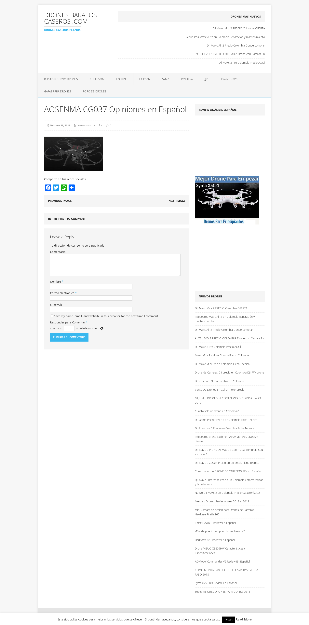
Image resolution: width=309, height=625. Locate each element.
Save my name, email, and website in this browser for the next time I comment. (106, 316)
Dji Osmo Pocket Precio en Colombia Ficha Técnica (226, 420)
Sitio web (56, 304)
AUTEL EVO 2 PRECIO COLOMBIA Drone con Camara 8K (230, 54)
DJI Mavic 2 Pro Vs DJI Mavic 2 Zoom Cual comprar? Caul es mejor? (229, 452)
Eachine (121, 79)
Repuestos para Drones (61, 79)
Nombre (56, 281)
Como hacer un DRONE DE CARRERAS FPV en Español (228, 471)
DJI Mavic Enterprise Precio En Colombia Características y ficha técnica (229, 482)
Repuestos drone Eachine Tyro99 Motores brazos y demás (226, 439)
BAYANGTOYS (229, 79)
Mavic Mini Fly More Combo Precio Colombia (222, 355)
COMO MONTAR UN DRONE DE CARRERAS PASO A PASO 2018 (226, 572)
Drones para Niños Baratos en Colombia (219, 381)
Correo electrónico (62, 293)
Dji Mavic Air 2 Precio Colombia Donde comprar (236, 45)
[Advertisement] (228, 147)
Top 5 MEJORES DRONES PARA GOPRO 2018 (222, 591)
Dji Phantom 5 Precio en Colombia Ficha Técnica (224, 428)
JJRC (207, 79)
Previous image (60, 201)
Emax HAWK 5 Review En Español (215, 523)
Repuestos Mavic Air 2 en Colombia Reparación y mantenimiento (225, 37)
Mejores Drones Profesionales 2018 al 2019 (222, 501)
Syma (165, 79)
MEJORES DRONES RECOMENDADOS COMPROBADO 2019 (228, 400)
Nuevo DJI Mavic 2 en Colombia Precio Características (228, 493)
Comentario (57, 252)
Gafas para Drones (57, 91)
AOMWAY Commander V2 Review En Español (222, 561)
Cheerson (97, 79)
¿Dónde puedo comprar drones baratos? (220, 531)
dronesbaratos (86, 125)
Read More (244, 619)
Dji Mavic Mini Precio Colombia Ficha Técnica (222, 364)
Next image (176, 201)
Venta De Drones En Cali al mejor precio (219, 389)
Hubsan (144, 79)
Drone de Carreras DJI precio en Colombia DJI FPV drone (229, 372)
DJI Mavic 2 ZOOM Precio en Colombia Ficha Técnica (227, 463)
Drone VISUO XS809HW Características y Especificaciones (220, 551)
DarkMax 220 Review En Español (215, 540)
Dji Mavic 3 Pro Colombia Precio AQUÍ (242, 62)
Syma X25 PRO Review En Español (216, 583)
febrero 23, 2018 (60, 125)
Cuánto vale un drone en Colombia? (217, 411)
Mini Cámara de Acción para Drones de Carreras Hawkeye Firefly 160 (224, 512)
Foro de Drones (94, 91)
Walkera (187, 79)
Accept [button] (229, 619)
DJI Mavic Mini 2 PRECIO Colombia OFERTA (239, 28)
